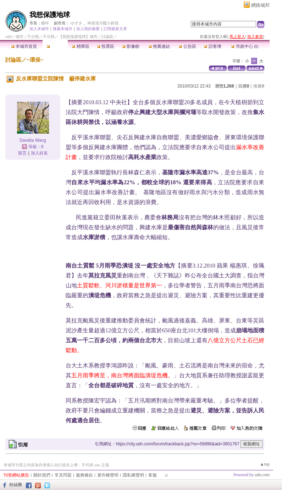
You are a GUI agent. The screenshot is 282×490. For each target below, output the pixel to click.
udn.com (262, 474)
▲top (265, 464)
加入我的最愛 (88, 29)
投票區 (105, 46)
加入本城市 (39, 29)
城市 (19, 36)
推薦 (258, 86)
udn (8, 36)
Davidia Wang (33, 140)
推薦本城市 (62, 29)
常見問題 (63, 475)
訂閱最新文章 (115, 29)
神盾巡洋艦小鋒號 (102, 23)
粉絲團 (15, 484)
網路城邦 (260, 5)
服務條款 (84, 475)
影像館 (130, 46)
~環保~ (35, 60)
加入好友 (39, 153)
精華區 (80, 46)
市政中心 (244, 46)
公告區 (187, 46)
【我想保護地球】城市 (78, 36)
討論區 (55, 46)
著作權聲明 (107, 475)
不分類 (33, 36)
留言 (22, 153)
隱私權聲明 (133, 475)
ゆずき (76, 23)
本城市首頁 (24, 46)
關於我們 (41, 475)
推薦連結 (159, 46)
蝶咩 (45, 23)
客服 (152, 475)
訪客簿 (212, 46)
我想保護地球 (49, 14)
